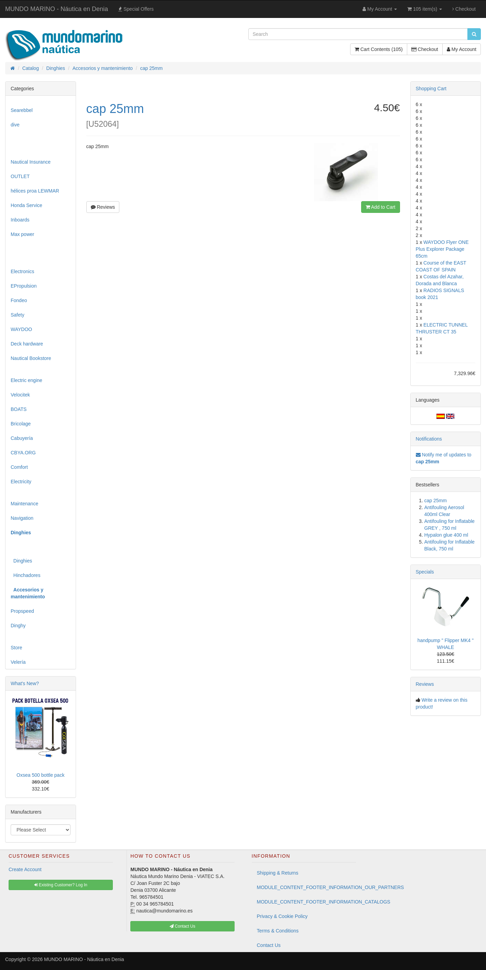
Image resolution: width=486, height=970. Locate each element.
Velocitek (20, 395)
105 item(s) (424, 9)
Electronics (22, 271)
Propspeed (22, 611)
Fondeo (19, 300)
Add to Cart (381, 207)
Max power (22, 234)
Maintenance (24, 503)
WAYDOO (21, 329)
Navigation (22, 518)
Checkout (464, 9)
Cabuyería (22, 438)
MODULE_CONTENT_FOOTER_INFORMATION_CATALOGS (306, 902)
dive (15, 124)
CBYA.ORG (23, 452)
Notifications (429, 439)
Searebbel (22, 110)
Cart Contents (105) (379, 49)
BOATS (18, 409)
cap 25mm (435, 500)
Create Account (25, 869)
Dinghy (18, 625)
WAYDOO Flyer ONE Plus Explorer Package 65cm (442, 249)
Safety (17, 315)
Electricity (21, 481)
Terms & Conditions (278, 930)
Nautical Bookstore (31, 358)
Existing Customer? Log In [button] (60, 885)
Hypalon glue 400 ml (446, 535)
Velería (18, 662)
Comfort (19, 467)
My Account (461, 49)
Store (16, 647)
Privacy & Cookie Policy (282, 916)
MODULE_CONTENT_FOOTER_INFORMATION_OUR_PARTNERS (306, 887)
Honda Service (26, 205)
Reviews (103, 207)
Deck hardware (27, 344)
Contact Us (269, 945)
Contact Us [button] (182, 926)
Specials (425, 572)
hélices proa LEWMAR (35, 191)
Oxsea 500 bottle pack (40, 775)
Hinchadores (25, 575)
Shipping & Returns (278, 873)
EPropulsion (24, 286)
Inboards (20, 220)
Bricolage (21, 423)
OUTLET (20, 176)
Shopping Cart (431, 88)
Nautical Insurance (31, 162)
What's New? (25, 683)
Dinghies (21, 561)
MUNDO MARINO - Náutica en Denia (56, 9)
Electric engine (26, 380)
